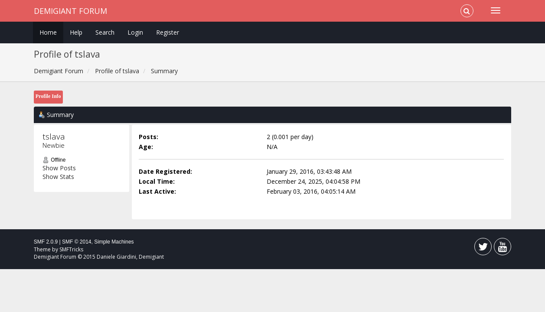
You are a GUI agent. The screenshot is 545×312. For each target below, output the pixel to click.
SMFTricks (71, 249)
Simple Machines (114, 242)
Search (104, 32)
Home (48, 32)
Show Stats (58, 176)
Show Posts (59, 168)
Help (76, 32)
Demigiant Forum (70, 11)
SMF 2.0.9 (46, 242)
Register (167, 32)
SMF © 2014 (76, 242)
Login (135, 32)
